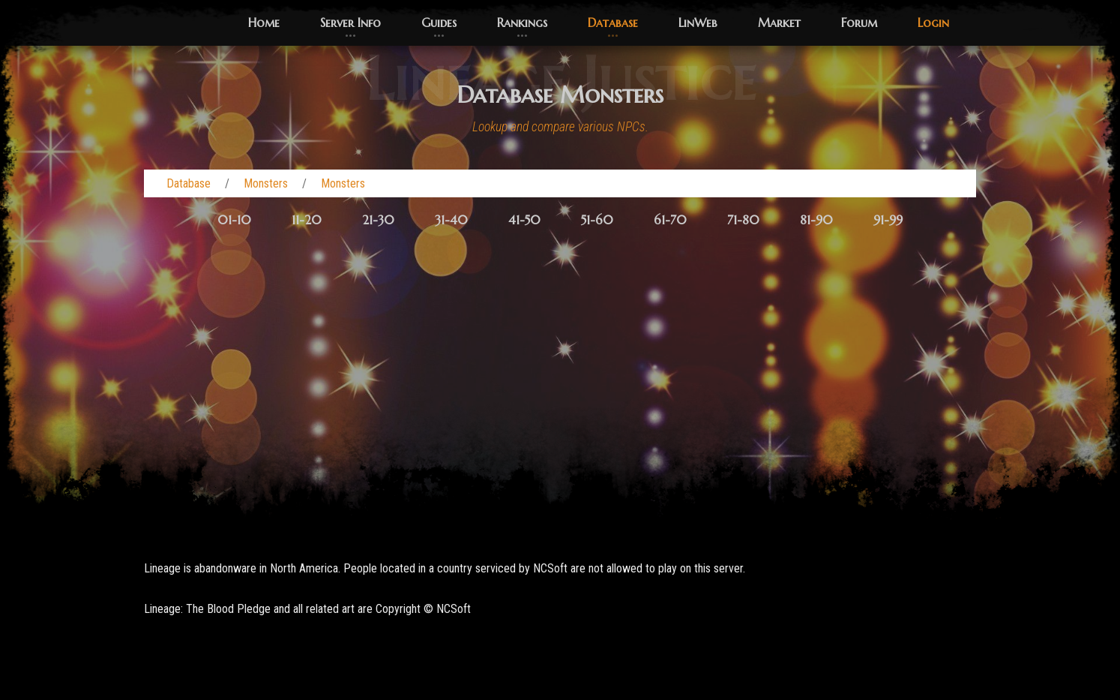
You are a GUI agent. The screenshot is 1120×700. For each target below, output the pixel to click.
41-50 (524, 219)
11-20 (307, 219)
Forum (859, 22)
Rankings (522, 22)
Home (264, 22)
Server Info (350, 22)
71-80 (743, 219)
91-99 (888, 219)
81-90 (816, 219)
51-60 (597, 219)
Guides (439, 22)
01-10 (234, 219)
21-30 (378, 219)
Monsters (266, 183)
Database (613, 22)
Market (779, 22)
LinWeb (697, 22)
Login (933, 22)
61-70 (670, 219)
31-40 (451, 219)
